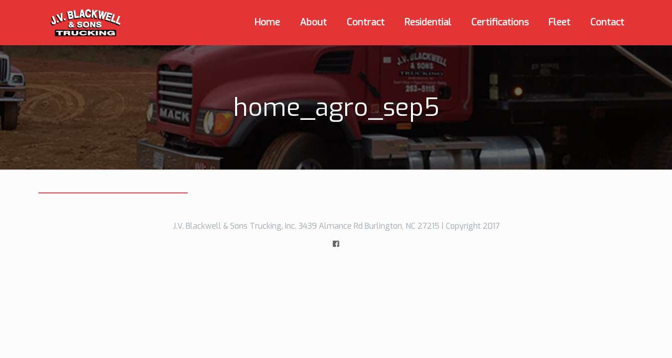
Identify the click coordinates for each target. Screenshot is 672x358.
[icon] (336, 244)
